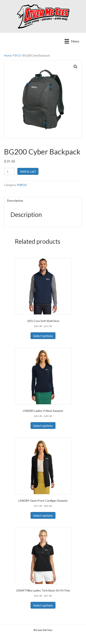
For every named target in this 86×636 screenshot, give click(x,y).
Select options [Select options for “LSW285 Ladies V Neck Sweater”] (43, 425)
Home (7, 55)
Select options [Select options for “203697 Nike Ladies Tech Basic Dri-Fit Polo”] (43, 605)
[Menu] (72, 41)
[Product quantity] (9, 171)
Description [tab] (15, 200)
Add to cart (28, 171)
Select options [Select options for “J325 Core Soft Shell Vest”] (43, 336)
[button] (75, 66)
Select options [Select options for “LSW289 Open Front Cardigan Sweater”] (43, 515)
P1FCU (17, 55)
